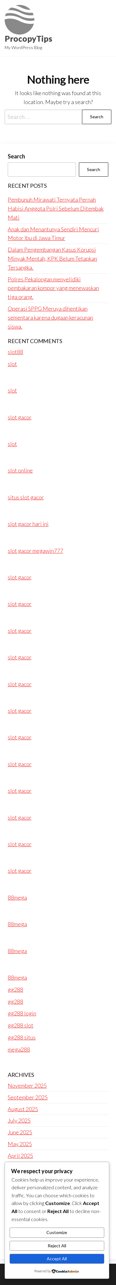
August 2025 (23, 1109)
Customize (56, 1232)
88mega (17, 897)
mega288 (19, 1049)
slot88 (15, 351)
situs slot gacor (26, 497)
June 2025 (20, 1132)
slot (12, 363)
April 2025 (20, 1155)
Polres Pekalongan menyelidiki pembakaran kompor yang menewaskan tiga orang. (53, 288)
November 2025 (27, 1085)
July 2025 (19, 1120)
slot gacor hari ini (28, 523)
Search (16, 156)
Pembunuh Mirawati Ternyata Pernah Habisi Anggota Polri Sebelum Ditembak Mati (56, 208)
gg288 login (22, 1013)
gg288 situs (22, 1037)
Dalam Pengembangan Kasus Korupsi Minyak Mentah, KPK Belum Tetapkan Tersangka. (52, 258)
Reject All (57, 1245)
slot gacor (20, 417)
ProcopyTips (28, 39)
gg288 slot (20, 1025)
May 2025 (20, 1143)
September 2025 (28, 1097)
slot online (20, 470)
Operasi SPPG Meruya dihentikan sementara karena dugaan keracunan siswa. (50, 317)
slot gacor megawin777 (35, 550)
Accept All (57, 1258)
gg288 (15, 989)
